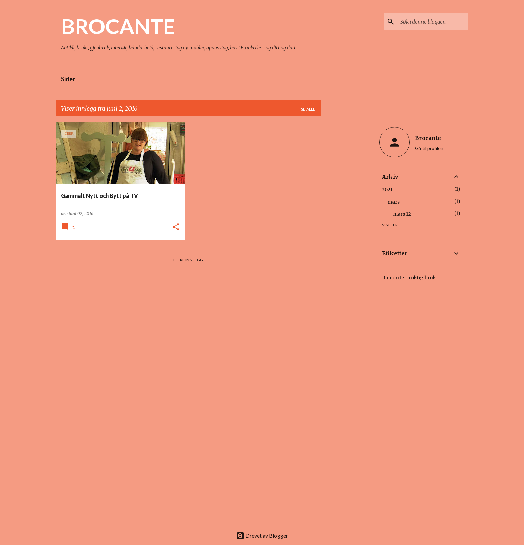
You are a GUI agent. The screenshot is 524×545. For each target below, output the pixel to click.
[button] (176, 227)
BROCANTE (118, 25)
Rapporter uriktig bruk (409, 278)
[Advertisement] (347, 223)
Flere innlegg (188, 259)
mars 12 (402, 214)
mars (393, 202)
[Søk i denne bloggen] (433, 21)
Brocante (428, 137)
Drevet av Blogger (262, 535)
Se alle (308, 109)
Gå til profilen (429, 148)
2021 (387, 190)
